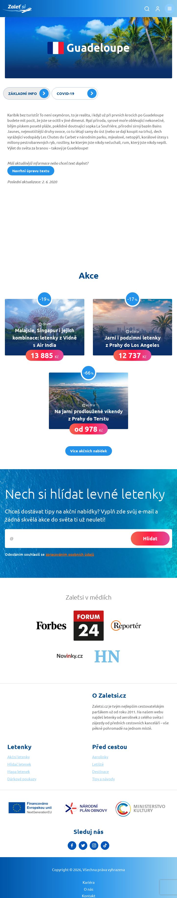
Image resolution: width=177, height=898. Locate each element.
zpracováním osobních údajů (70, 554)
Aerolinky (100, 756)
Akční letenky (18, 756)
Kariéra (89, 882)
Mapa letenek (18, 771)
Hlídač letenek (19, 764)
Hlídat (150, 538)
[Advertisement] (44, 225)
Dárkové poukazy (21, 778)
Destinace (100, 771)
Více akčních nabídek (88, 450)
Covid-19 (77, 93)
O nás (88, 889)
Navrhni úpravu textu (30, 170)
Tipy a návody (103, 778)
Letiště (98, 764)
